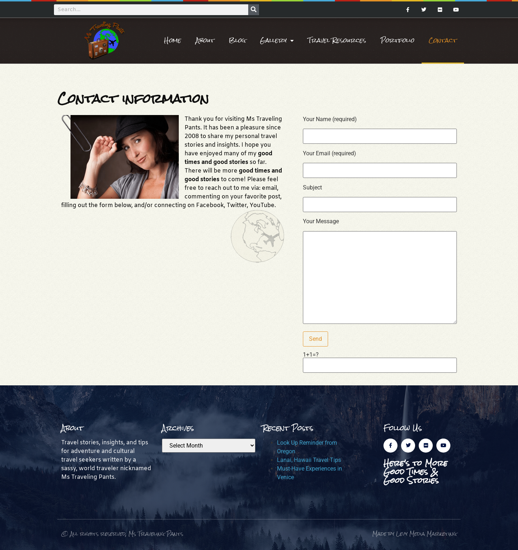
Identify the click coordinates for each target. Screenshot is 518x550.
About (205, 40)
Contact (443, 40)
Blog (237, 40)
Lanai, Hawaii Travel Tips (309, 460)
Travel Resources (337, 40)
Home (172, 40)
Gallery (277, 40)
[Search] (253, 9)
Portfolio (397, 40)
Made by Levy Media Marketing (414, 533)
